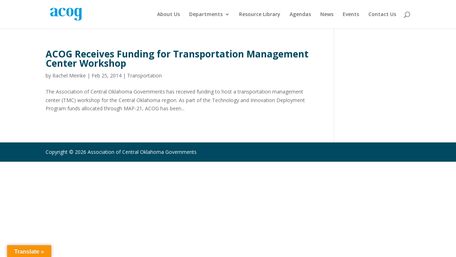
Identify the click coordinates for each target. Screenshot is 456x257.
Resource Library (259, 14)
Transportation (144, 75)
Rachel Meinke (69, 75)
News (326, 14)
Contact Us (382, 14)
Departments (206, 14)
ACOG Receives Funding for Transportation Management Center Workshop (177, 58)
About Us (168, 14)
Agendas (300, 14)
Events (351, 14)
